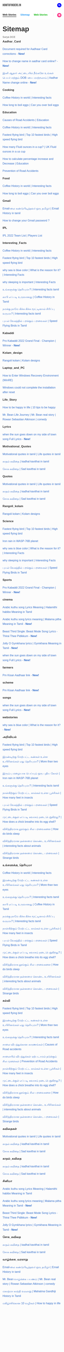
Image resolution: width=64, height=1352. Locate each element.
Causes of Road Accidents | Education (26, 120)
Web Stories (9, 14)
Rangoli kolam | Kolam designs (21, 360)
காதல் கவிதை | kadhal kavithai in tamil (26, 461)
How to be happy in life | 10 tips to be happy (29, 407)
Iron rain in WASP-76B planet (20, 541)
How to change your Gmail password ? (26, 220)
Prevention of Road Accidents (20, 170)
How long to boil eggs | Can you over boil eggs (31, 105)
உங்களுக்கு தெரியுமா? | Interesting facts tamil (31, 289)
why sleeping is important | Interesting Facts (29, 282)
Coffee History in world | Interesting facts (27, 97)
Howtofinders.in (12, 5)
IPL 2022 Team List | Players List (22, 235)
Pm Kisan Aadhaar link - (21, 675)
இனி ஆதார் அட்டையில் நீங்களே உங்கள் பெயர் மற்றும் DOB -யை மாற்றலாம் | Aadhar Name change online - (30, 78)
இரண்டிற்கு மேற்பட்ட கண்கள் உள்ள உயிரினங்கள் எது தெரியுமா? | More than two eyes (30, 761)
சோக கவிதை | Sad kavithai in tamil (24, 469)
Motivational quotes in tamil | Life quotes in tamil (31, 454)
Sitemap (25, 14)
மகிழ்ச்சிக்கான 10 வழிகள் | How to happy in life (31, 1303)
